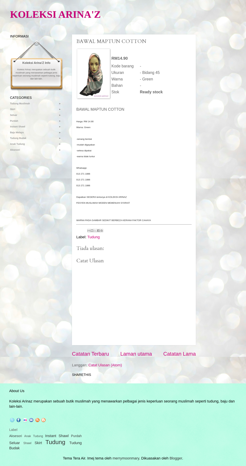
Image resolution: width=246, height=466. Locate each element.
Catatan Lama (179, 354)
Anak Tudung (17, 144)
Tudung (93, 237)
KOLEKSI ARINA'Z (55, 14)
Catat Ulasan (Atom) (105, 365)
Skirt (12, 109)
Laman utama (136, 354)
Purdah (14, 121)
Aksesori (15, 149)
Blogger (176, 458)
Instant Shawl (17, 126)
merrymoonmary (125, 458)
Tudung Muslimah (20, 103)
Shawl (27, 443)
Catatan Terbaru (90, 354)
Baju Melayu (17, 132)
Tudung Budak (18, 138)
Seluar (13, 115)
